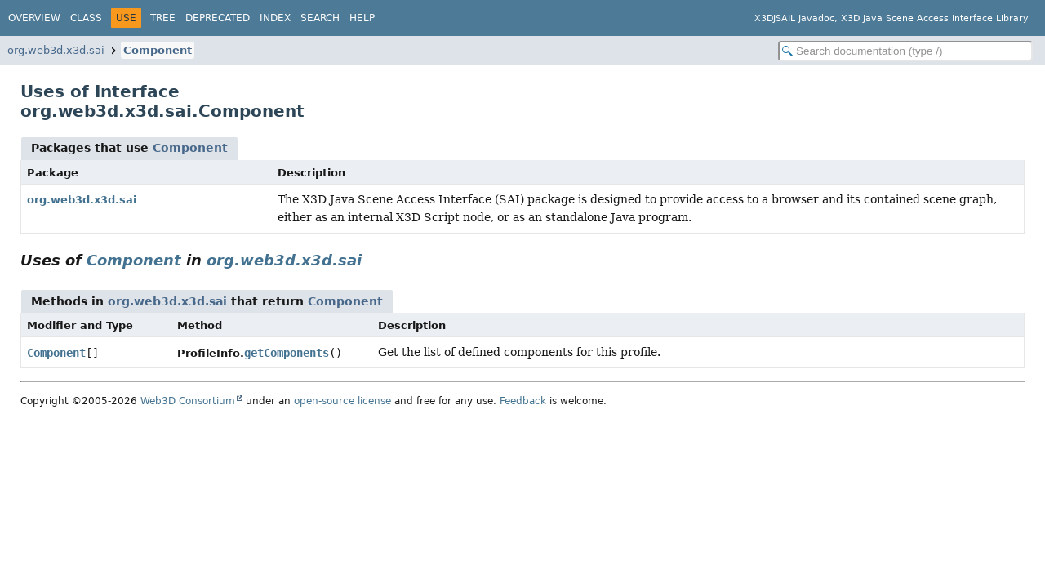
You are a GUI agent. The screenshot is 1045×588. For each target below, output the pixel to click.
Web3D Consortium (187, 401)
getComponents (286, 352)
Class (86, 18)
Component (157, 50)
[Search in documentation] (905, 51)
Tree (163, 18)
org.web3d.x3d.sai (55, 50)
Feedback (523, 401)
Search (320, 18)
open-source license (342, 401)
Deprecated (217, 18)
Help (362, 18)
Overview (34, 18)
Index (275, 18)
